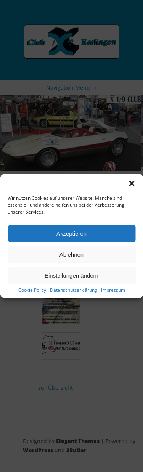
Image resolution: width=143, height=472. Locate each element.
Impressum (113, 290)
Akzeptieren (71, 233)
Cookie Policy (32, 290)
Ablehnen (71, 254)
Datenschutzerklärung (73, 290)
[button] (131, 183)
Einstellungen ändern (71, 275)
